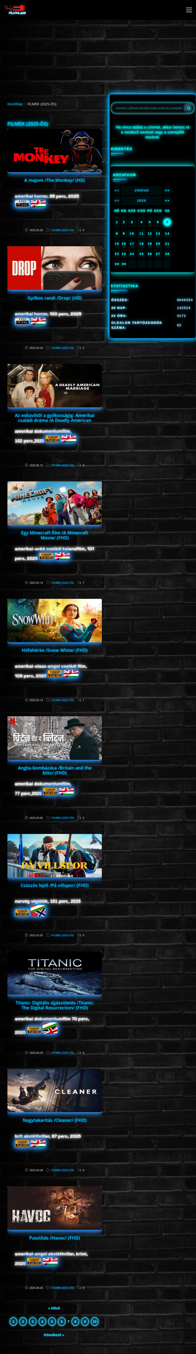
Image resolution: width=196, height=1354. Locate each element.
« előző (54, 1308)
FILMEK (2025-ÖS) (63, 230)
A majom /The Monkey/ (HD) (54, 180)
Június (141, 190)
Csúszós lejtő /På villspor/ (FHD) (55, 885)
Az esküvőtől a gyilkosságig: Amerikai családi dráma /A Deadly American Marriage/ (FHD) (54, 420)
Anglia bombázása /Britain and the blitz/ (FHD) (54, 770)
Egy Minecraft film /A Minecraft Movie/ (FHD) (54, 535)
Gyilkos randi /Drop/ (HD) (55, 297)
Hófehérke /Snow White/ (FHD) (55, 650)
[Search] (188, 108)
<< (117, 190)
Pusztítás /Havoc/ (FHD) (54, 1237)
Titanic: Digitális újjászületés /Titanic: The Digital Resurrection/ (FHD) (55, 1005)
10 (95, 1322)
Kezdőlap (15, 104)
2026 (141, 200)
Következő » (54, 1335)
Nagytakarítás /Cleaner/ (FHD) (55, 1120)
